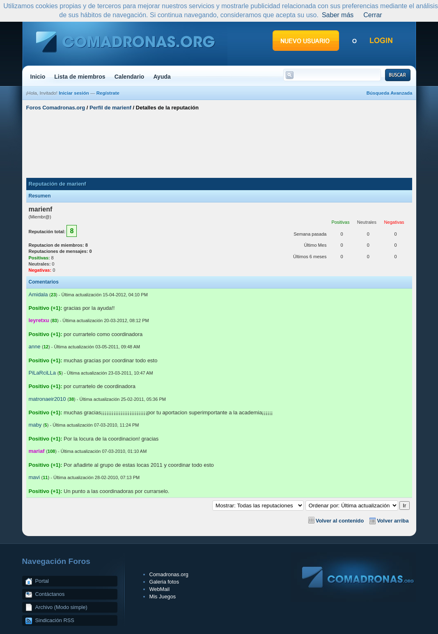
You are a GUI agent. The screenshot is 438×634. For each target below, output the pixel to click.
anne (35, 346)
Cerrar (372, 14)
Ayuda (162, 76)
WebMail (159, 589)
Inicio (38, 76)
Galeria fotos (164, 582)
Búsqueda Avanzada (390, 93)
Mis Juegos (162, 596)
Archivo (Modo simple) (61, 607)
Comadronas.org (168, 574)
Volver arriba (392, 521)
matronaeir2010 (47, 399)
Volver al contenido (340, 521)
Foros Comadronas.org (55, 108)
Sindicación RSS (54, 620)
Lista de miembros (79, 76)
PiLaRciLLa (42, 373)
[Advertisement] (219, 144)
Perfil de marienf (110, 108)
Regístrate (107, 93)
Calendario (129, 76)
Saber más (337, 14)
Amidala (38, 294)
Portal (42, 581)
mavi (34, 477)
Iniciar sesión (74, 93)
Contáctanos (50, 594)
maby (35, 425)
